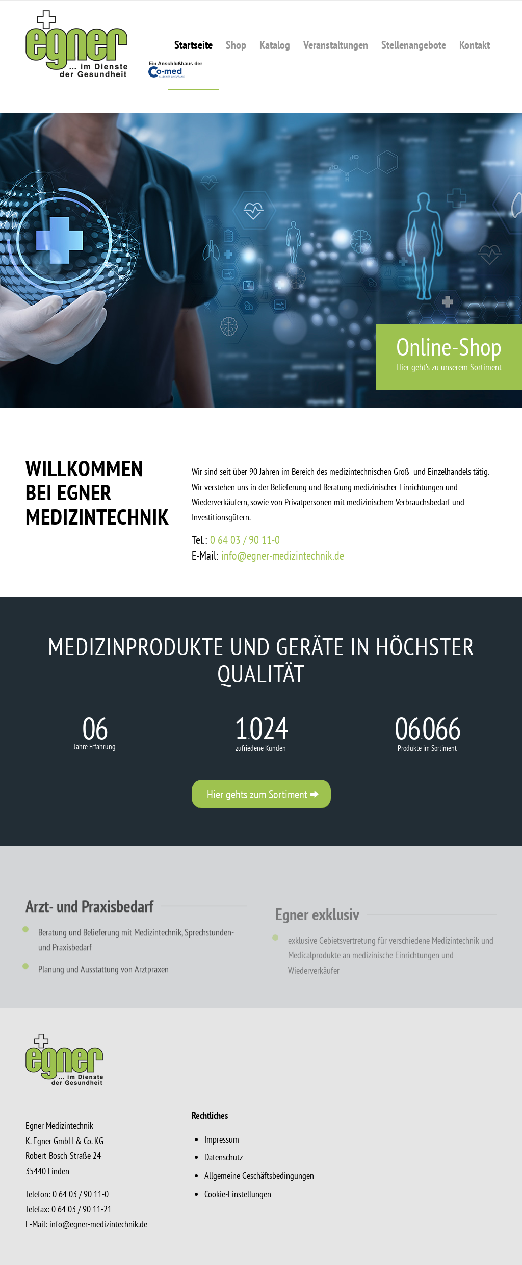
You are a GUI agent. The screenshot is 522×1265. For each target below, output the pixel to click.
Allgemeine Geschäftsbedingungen (259, 1175)
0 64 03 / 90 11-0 (245, 540)
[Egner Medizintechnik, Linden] (114, 45)
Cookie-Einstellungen (237, 1194)
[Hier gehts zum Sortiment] (261, 794)
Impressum (221, 1139)
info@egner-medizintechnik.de (282, 555)
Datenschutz (223, 1157)
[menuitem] (193, 45)
